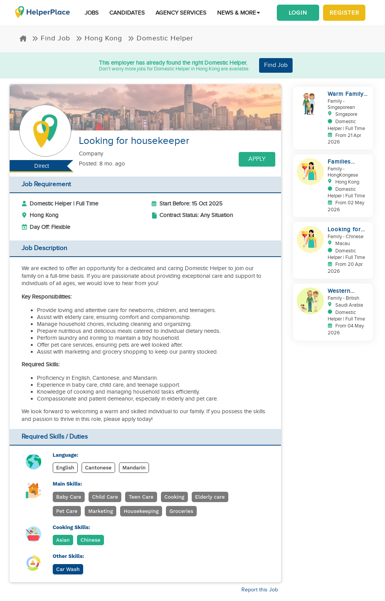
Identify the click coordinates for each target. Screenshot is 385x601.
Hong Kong (99, 38)
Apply (257, 159)
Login (298, 12)
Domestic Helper (160, 38)
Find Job (51, 38)
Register (344, 12)
